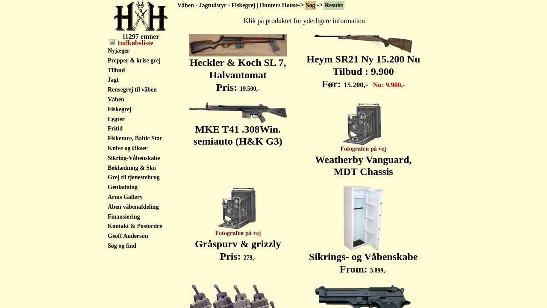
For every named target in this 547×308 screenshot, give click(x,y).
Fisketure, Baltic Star (135, 138)
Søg (310, 5)
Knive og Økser (127, 148)
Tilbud (116, 70)
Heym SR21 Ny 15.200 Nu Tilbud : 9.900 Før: (363, 66)
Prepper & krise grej (134, 60)
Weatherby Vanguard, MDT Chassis (363, 161)
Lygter (116, 119)
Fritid (115, 128)
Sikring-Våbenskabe (134, 158)
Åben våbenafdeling (133, 207)
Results (334, 5)
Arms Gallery (125, 197)
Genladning (123, 187)
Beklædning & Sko (132, 168)
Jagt (113, 80)
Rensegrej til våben (132, 89)
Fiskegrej (120, 109)
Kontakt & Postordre (135, 226)
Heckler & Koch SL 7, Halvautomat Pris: (238, 70)
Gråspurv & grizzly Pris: (238, 245)
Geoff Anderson (128, 236)
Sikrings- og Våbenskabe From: (363, 258)
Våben (116, 99)
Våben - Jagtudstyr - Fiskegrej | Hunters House (237, 5)
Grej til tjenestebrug (134, 177)
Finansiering (124, 216)
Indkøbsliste (131, 43)
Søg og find (122, 246)
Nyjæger (118, 50)
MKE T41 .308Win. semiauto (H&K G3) (238, 130)
